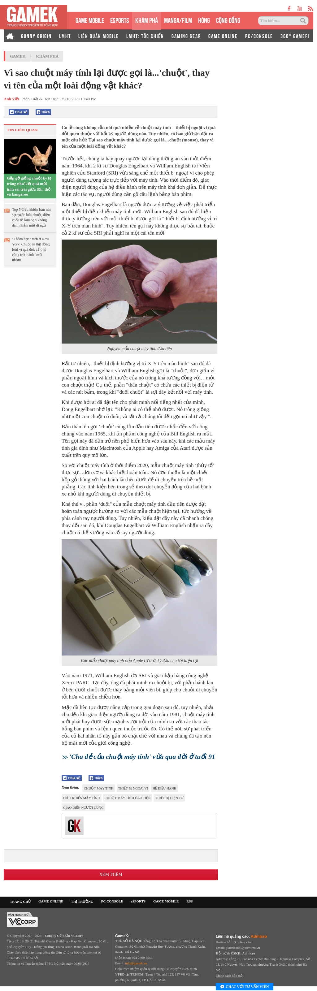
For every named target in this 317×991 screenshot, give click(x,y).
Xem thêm (110, 874)
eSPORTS (119, 19)
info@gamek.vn (136, 963)
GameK (18, 56)
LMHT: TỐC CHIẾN (145, 35)
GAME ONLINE (223, 35)
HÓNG (204, 19)
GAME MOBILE (90, 19)
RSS (189, 901)
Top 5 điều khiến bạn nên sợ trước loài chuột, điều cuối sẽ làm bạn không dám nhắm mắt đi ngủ (31, 217)
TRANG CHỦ (20, 901)
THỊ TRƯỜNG (82, 901)
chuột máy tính (99, 788)
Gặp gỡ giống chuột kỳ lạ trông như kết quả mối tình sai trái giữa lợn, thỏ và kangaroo (29, 186)
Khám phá (47, 56)
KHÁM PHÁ (146, 19)
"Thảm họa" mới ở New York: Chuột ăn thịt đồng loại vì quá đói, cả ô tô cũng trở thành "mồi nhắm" (31, 249)
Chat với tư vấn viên (244, 987)
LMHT (65, 35)
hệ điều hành (164, 788)
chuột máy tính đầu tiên (128, 798)
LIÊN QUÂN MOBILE (98, 35)
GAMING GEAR (186, 35)
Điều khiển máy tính (81, 798)
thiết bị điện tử (169, 798)
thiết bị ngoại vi (133, 788)
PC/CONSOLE (259, 35)
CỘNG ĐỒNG (228, 19)
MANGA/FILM (178, 19)
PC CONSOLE (112, 901)
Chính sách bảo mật (229, 975)
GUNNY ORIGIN (36, 35)
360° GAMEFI (294, 35)
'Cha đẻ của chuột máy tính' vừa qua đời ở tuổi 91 (142, 756)
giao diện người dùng (83, 807)
